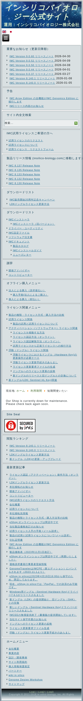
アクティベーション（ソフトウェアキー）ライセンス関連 (43, 328)
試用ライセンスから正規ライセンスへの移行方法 (42, 345)
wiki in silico (16, 675)
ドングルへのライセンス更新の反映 (34, 371)
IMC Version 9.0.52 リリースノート (32, 60)
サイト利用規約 (18, 662)
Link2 (41, 692)
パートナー (15, 670)
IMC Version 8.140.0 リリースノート (32, 82)
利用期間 (36, 390)
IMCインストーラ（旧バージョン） (34, 224)
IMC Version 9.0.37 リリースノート (32, 74)
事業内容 (14, 653)
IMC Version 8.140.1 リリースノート (32, 78)
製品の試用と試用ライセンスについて (35, 323)
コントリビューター (21, 275)
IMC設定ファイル (19, 232)
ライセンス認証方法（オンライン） (34, 337)
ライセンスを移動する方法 (29, 332)
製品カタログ (21, 246)
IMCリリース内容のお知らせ (27, 106)
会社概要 (14, 648)
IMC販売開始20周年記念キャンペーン (32, 199)
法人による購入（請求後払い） (27, 290)
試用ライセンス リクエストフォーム (31, 149)
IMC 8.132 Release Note (24, 179)
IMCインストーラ (19, 219)
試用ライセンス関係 (21, 319)
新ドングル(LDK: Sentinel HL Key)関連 (33, 380)
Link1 (32, 692)
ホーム (20, 390)
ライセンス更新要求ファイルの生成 (34, 366)
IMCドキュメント (19, 241)
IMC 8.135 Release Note (24, 170)
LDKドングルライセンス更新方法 (29, 204)
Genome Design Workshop (26, 679)
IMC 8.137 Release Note (24, 165)
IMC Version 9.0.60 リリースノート (32, 56)
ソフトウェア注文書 (21, 237)
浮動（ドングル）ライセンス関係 (28, 350)
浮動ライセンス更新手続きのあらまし (35, 362)
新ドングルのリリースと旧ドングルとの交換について (45, 375)
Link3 (50, 692)
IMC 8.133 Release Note (24, 174)
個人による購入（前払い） (25, 299)
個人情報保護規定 (19, 666)
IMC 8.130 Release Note (24, 183)
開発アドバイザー (19, 270)
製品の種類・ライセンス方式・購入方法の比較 (36, 315)
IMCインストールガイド (27, 250)
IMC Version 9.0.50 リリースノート (32, 65)
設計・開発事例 (18, 657)
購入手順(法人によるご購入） (30, 294)
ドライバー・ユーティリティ (26, 228)
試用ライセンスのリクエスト (26, 140)
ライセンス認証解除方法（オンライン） (37, 341)
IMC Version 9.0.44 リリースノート (32, 69)
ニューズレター (22, 254)
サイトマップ (17, 684)
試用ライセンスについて (23, 145)
